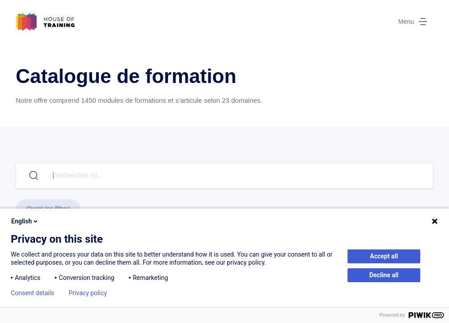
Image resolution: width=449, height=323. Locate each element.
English (25, 221)
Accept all (384, 256)
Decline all (383, 275)
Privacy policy (88, 293)
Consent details (32, 293)
